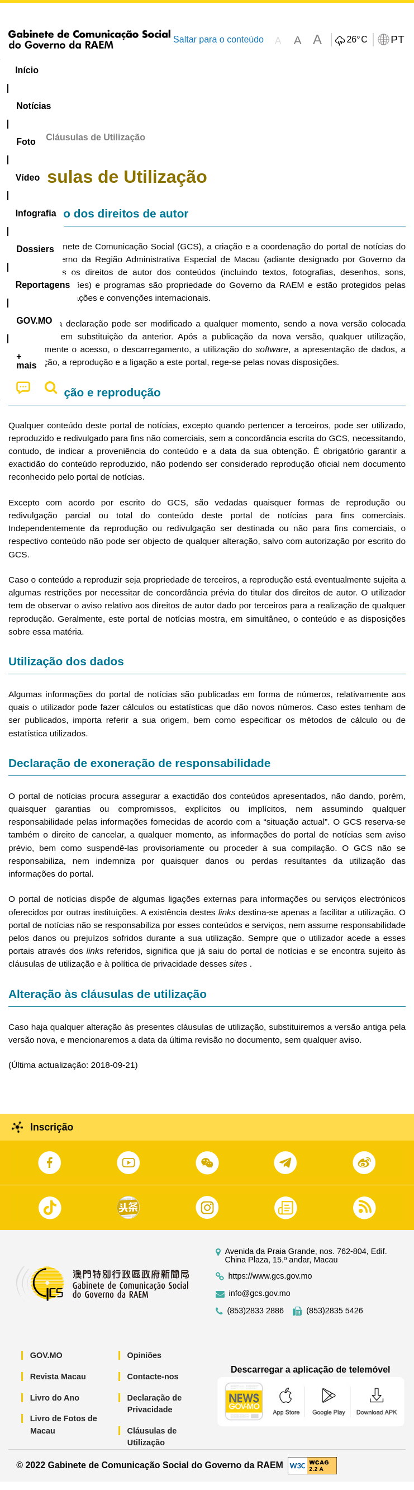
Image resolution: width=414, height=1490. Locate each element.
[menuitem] (76, 70)
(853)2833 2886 (255, 1320)
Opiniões (144, 1364)
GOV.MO (46, 1364)
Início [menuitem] (27, 70)
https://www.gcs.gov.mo (270, 1285)
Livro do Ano (54, 1406)
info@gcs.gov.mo (260, 1302)
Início (20, 146)
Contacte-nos (153, 1385)
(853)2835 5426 (334, 1320)
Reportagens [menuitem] (354, 70)
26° (356, 39)
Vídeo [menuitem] (171, 70)
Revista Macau (58, 1385)
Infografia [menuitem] (226, 70)
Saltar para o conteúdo (218, 39)
